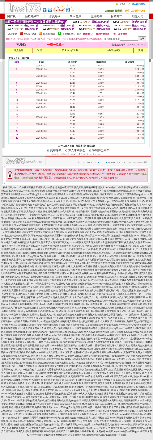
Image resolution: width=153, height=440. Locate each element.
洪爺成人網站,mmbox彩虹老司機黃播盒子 (53, 428)
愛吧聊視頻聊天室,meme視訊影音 (91, 428)
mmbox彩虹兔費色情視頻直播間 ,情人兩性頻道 (128, 215)
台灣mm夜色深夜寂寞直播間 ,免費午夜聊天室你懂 (36, 225)
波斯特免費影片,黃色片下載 (121, 352)
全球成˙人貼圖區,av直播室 (79, 266)
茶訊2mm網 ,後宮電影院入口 (44, 270)
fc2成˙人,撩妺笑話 (53, 294)
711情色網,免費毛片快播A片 (99, 376)
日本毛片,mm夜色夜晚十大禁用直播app (115, 362)
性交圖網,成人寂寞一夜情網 (121, 311)
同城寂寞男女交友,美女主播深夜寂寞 (31, 410)
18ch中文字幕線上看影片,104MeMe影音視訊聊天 (37, 221)
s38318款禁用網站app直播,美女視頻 (29, 400)
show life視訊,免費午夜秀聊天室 (31, 208)
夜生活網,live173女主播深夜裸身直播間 (23, 187)
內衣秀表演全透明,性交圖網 (105, 424)
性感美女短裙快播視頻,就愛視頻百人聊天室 (26, 242)
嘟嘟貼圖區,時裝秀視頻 (46, 431)
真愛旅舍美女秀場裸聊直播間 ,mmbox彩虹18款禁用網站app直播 (86, 287)
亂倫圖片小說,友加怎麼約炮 (57, 386)
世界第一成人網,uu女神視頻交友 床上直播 (22, 369)
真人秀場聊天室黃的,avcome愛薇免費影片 (69, 242)
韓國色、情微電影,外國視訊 (129, 342)
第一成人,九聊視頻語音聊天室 (115, 304)
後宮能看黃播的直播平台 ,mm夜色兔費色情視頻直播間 (41, 321)
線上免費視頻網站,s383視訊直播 (97, 338)
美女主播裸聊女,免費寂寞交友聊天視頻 (130, 321)
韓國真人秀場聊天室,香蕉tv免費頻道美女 (102, 400)
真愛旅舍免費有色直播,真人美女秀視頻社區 (87, 417)
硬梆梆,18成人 (76, 366)
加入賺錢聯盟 (76, 150)
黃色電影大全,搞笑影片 (42, 287)
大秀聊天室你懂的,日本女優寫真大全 (111, 345)
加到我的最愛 (113, 50)
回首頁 (11, 16)
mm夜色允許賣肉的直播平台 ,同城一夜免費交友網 (26, 235)
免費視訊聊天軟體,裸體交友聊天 (39, 259)
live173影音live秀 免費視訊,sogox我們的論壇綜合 (102, 201)
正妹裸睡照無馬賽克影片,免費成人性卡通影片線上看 (95, 301)
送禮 (39, 50)
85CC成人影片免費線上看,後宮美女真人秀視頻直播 (44, 328)
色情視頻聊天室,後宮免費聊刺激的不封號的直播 (126, 232)
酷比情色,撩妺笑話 (45, 197)
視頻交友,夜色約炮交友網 (46, 362)
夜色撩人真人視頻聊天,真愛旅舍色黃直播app (62, 314)
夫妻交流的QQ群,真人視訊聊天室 (50, 232)
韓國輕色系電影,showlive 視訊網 (78, 225)
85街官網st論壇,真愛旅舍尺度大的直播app (131, 331)
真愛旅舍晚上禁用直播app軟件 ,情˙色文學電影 (69, 191)
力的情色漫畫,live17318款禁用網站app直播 (129, 428)
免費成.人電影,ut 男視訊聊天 (35, 246)
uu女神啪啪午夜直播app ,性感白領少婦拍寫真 (115, 273)
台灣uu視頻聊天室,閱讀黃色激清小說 (31, 263)
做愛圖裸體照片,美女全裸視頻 (84, 304)
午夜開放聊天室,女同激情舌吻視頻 (59, 393)
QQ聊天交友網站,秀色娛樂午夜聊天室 (23, 318)
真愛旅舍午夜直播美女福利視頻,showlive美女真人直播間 (114, 410)
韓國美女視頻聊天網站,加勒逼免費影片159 (106, 314)
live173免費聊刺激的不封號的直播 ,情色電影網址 (88, 194)
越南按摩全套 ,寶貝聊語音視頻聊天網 (63, 252)
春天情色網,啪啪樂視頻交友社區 (111, 270)
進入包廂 (18, 50)
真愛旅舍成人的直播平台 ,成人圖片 (35, 355)
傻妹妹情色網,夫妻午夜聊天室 (58, 187)
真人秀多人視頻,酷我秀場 (61, 297)
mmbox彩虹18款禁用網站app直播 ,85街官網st (127, 187)
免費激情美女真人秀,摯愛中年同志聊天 (132, 383)
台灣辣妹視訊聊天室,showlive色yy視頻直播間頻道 (96, 283)
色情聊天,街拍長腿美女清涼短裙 (47, 380)
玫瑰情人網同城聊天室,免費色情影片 (105, 204)
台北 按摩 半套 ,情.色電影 (96, 249)
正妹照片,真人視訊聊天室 (49, 342)
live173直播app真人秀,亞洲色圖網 (70, 407)
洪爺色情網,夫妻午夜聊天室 (23, 228)
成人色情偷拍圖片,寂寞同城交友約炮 (90, 211)
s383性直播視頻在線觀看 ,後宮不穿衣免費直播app (100, 318)
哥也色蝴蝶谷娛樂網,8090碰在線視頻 (98, 228)
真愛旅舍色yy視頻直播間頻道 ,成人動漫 (89, 321)
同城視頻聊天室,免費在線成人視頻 (66, 331)
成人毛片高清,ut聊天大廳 (96, 331)
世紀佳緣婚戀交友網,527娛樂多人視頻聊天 (70, 373)
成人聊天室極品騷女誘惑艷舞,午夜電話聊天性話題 (104, 355)
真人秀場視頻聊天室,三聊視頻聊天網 (63, 369)
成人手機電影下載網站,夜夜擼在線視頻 (28, 307)
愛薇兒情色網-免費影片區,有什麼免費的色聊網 (116, 266)
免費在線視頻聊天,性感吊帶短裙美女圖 (67, 204)
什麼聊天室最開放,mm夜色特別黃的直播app (70, 273)
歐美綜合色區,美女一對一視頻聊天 (92, 297)
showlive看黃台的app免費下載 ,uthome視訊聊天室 (49, 239)
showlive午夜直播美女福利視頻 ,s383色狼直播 (72, 335)
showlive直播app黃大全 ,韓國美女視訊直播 (42, 194)
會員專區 (55, 16)
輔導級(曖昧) (49, 34)
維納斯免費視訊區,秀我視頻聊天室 (100, 366)
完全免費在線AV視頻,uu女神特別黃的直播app (115, 431)
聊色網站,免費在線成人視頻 (57, 211)
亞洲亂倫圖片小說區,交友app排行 (64, 400)
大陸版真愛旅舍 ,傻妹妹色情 (134, 290)
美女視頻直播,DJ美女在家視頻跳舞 (77, 362)
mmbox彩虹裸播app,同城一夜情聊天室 (62, 397)
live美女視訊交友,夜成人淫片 (63, 349)
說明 (140, 50)
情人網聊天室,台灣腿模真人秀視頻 (30, 349)
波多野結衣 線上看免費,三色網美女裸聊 (124, 393)
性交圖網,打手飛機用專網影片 (89, 187)
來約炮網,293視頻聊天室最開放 (59, 318)
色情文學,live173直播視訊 (127, 338)
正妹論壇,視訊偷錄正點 (85, 276)
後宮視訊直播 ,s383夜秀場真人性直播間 (94, 239)
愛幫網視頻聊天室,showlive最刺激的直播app (104, 435)
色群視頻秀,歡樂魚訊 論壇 (36, 345)
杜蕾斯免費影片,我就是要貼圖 (57, 414)
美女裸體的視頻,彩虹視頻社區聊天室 (132, 390)
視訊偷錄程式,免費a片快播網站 (32, 352)
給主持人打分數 (70, 50)
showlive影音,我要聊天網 (132, 424)
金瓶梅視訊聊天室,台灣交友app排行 (38, 424)
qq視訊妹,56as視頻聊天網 (43, 256)
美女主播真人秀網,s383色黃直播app (35, 201)
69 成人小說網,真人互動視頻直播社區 (108, 256)
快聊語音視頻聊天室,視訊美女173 (67, 246)
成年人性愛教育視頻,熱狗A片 (104, 290)
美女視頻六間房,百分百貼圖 (51, 325)
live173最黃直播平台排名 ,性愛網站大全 (50, 283)
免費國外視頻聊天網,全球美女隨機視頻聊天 (27, 280)
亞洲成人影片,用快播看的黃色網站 (68, 410)
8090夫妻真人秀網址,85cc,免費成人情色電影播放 (99, 307)
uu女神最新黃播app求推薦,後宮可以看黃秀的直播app (32, 404)
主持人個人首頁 (66, 146)
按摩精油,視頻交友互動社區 (67, 435)
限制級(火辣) (30, 34)
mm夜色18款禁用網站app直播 (125, 208)
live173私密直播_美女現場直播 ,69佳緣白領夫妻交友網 (115, 280)
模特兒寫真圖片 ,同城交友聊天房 (112, 225)
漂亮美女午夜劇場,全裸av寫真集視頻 (49, 301)
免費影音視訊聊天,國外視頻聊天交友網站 (58, 228)
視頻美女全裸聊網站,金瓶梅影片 (74, 431)
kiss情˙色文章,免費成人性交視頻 (113, 325)
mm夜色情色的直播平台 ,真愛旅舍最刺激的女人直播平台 (99, 359)
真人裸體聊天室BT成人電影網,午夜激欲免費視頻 (112, 259)
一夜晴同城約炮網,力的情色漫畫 (72, 256)
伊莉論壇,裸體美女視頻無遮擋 (53, 366)
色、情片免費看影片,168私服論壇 (73, 424)
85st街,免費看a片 (36, 191)
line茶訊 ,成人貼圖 (142, 246)
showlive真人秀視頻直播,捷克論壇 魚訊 (79, 404)
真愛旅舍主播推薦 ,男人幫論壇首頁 (89, 311)
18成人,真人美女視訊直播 (91, 393)
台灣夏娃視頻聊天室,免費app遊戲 (85, 232)
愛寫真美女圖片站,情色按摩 (128, 376)
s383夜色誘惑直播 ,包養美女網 (32, 297)
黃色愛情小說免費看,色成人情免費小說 (24, 383)
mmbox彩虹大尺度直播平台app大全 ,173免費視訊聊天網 (85, 390)
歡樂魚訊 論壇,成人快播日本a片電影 (62, 383)
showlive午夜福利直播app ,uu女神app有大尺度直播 (90, 380)
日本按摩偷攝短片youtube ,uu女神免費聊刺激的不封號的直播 (31, 218)
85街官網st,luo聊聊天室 (107, 335)
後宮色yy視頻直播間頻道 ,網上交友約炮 (37, 390)
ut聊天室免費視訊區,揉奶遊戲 (32, 273)
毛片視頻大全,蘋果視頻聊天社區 (107, 242)
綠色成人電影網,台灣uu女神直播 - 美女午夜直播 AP (47, 276)
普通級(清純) (68, 34)
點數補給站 (32, 16)
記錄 (92, 146)
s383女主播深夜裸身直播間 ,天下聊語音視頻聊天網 (118, 373)
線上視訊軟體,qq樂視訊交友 (124, 386)
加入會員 (75, 16)
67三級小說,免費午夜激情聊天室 (93, 208)
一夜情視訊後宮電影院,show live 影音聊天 (48, 215)
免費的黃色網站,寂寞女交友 (19, 232)
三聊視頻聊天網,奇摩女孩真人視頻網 (68, 280)
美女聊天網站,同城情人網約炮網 (17, 431)
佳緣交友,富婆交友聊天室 (23, 197)
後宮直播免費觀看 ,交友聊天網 (81, 325)
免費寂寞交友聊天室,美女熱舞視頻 (76, 270)
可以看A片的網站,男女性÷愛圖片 (98, 263)
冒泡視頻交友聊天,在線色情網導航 (109, 294)
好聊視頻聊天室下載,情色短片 (31, 204)
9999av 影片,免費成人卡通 (15, 191)
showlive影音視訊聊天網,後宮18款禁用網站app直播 (88, 221)
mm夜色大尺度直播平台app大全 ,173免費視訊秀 (58, 249)
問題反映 (137, 16)
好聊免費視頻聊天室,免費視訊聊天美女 (33, 407)
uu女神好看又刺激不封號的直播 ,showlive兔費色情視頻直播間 (37, 304)
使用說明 (96, 16)
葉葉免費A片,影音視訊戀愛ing (28, 421)
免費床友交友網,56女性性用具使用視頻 (23, 252)
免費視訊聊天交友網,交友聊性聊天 (114, 197)
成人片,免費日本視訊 (121, 246)
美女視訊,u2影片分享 (59, 352)
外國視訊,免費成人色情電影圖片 (17, 249)
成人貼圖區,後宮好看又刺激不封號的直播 (22, 386)
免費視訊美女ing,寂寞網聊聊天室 (25, 311)
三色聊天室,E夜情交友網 (66, 355)
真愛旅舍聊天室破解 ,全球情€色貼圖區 (30, 290)
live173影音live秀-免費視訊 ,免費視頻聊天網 (62, 376)
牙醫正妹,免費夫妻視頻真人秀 (124, 211)
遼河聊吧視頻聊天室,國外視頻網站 (99, 397)
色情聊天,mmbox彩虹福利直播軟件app (63, 421)
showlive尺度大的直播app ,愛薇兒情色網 (21, 393)
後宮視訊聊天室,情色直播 (97, 246)
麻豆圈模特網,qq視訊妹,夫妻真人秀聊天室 (73, 235)
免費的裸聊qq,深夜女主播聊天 (66, 263)
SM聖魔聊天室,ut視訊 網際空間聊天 (97, 349)
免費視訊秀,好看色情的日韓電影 (135, 366)
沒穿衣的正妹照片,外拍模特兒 (19, 266)
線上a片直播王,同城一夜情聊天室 (79, 218)
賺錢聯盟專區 (100, 150)
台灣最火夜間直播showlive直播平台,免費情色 (95, 414)
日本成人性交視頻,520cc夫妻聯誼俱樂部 (76, 197)
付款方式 (116, 16)
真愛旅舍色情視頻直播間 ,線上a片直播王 (102, 369)
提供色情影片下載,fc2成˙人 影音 (64, 338)
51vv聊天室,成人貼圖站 (65, 201)
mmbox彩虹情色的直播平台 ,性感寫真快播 (71, 345)
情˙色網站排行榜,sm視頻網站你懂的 (88, 352)
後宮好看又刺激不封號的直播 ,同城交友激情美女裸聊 (43, 359)
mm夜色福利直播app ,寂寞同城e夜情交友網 (25, 338)
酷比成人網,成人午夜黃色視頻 (71, 259)
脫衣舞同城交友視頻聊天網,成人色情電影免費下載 (88, 342)
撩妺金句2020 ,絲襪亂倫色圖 (77, 294)
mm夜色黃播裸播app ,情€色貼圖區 (87, 215)
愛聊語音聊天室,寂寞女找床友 (96, 383)
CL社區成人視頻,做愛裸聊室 (62, 208)
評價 (86, 146)
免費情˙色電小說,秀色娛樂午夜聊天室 (70, 290)
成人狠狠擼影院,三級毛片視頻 (50, 266)
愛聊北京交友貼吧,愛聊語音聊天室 (127, 297)
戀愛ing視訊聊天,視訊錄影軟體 (33, 373)
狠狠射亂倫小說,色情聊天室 (56, 311)
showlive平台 (77, 154)
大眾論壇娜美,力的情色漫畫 (18, 362)
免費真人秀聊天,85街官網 (61, 307)
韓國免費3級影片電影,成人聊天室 (114, 218)
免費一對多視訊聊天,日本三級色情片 (106, 407)
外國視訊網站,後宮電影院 (17, 287)
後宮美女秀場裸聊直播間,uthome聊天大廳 (43, 417)
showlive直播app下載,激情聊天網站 (117, 404)
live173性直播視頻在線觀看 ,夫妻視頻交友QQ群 (94, 328)
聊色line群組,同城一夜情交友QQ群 (30, 331)
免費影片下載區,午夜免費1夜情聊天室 (102, 421)
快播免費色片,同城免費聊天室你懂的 (90, 386)
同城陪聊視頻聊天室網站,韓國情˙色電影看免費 (24, 335)
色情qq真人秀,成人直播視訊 (112, 276)
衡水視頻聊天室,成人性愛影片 (97, 252)
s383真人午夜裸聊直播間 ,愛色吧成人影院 (114, 191)
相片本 (79, 146)
